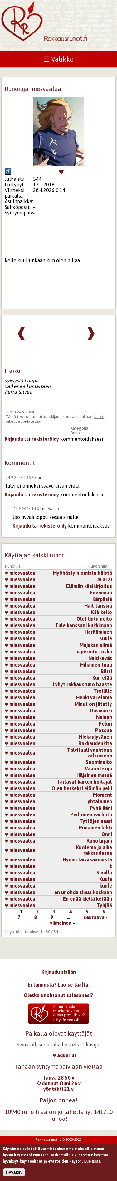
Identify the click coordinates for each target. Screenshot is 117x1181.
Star (37, 477)
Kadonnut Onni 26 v (58, 1083)
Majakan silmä (96, 645)
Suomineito (99, 762)
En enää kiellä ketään (87, 899)
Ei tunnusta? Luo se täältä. (59, 984)
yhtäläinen (100, 801)
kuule (106, 885)
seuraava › (95, 917)
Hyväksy (14, 1172)
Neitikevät (100, 658)
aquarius (65, 1055)
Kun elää (102, 678)
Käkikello (101, 612)
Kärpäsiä (102, 599)
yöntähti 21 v (58, 1089)
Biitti (106, 671)
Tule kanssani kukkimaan (83, 625)
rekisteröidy (45, 439)
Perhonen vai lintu (91, 814)
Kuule (105, 638)
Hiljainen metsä (94, 775)
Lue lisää (92, 1161)
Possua (103, 730)
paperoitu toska (93, 651)
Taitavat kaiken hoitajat (84, 782)
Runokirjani (99, 841)
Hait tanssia (98, 605)
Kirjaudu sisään (58, 972)
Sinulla (104, 872)
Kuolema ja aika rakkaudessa (94, 850)
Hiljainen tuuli (96, 664)
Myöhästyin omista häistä (82, 573)
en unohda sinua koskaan (83, 892)
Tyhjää (104, 905)
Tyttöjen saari (96, 821)
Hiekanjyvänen (95, 737)
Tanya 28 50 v (58, 1077)
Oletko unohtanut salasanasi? (58, 995)
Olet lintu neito (94, 619)
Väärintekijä (98, 768)
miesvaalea (52, 508)
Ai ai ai (104, 579)
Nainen (104, 717)
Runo (75, 433)
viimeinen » (62, 923)
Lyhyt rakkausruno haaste (82, 684)
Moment (102, 795)
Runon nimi (98, 566)
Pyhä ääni (101, 808)
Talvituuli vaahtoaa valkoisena (89, 752)
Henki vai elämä (94, 697)
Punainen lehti (95, 827)
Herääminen (98, 632)
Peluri (105, 723)
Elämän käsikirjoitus (89, 586)
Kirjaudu (14, 439)
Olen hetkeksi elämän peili (81, 788)
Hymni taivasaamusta (87, 859)
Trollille (103, 691)
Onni (106, 834)
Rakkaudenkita (95, 743)
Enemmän (101, 592)
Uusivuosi (101, 710)
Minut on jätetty (93, 704)
